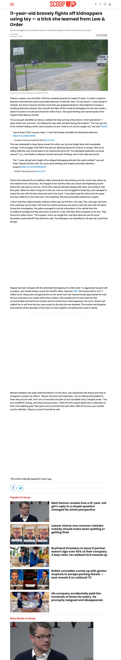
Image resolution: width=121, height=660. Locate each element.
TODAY (103, 126)
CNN (75, 291)
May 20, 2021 (49, 140)
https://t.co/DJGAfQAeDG (33, 167)
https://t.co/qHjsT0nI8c (24, 136)
